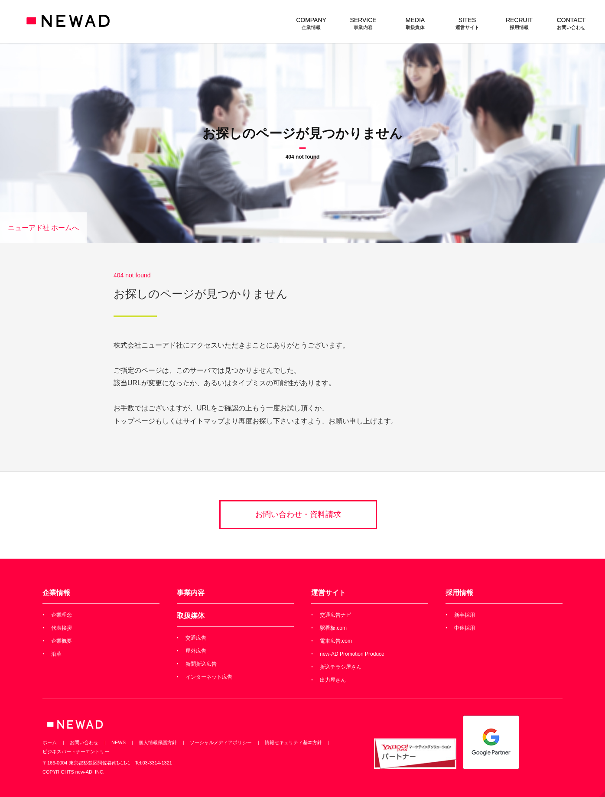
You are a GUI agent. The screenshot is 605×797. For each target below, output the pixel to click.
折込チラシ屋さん (340, 667)
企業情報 (56, 592)
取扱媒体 (191, 615)
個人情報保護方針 (158, 742)
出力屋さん (333, 680)
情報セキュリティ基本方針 (293, 742)
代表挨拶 (61, 628)
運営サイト (328, 592)
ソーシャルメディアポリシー (221, 742)
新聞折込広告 (201, 664)
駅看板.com (333, 628)
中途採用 (464, 628)
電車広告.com (336, 641)
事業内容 (191, 592)
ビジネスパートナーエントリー (75, 751)
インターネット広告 (208, 677)
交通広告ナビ (335, 615)
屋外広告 (195, 651)
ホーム (49, 742)
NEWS (118, 742)
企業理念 (61, 615)
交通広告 (195, 638)
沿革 (56, 654)
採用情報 (459, 592)
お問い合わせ (84, 742)
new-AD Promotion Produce (352, 654)
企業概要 (61, 641)
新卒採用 (464, 615)
